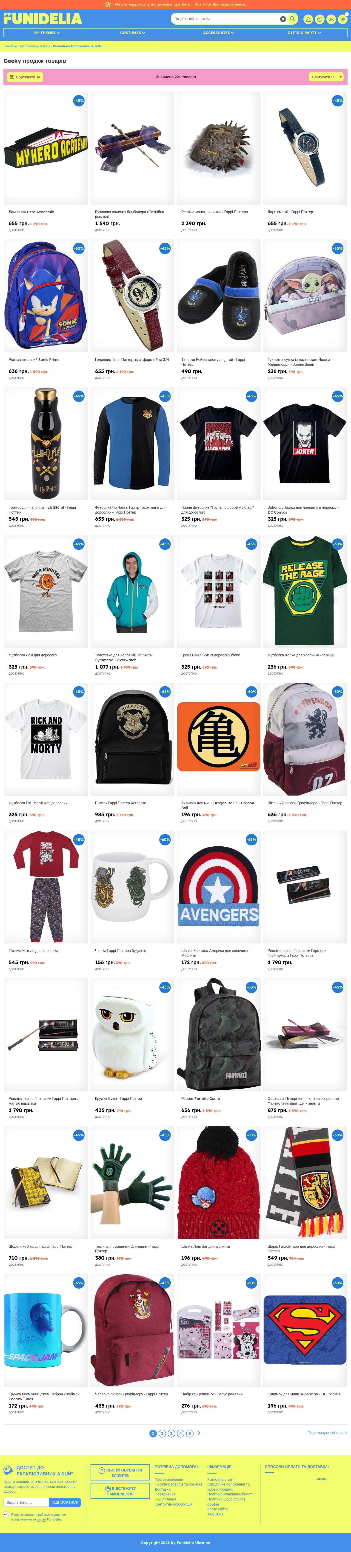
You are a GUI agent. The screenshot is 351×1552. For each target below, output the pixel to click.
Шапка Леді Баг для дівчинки (205, 1246)
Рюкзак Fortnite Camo (200, 1098)
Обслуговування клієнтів (120, 1472)
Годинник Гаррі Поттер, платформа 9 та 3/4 (132, 359)
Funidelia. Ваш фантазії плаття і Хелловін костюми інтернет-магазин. (42, 18)
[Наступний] (199, 1433)
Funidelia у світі (220, 1479)
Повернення (165, 1494)
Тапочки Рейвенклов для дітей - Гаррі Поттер (213, 362)
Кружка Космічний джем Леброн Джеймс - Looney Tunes (44, 1396)
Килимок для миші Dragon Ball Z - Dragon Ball (217, 805)
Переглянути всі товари (328, 1432)
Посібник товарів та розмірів (179, 1484)
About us (215, 1514)
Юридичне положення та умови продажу (228, 1487)
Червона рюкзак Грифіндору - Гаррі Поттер (131, 1394)
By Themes (45, 32)
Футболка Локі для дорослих (33, 655)
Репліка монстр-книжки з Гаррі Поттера (214, 212)
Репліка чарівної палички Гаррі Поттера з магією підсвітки (44, 1101)
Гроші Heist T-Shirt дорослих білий (210, 655)
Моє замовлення (169, 1479)
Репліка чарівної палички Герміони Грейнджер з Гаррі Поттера (297, 953)
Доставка (163, 1489)
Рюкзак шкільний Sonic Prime (34, 359)
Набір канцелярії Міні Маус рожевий (212, 1394)
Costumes (130, 32)
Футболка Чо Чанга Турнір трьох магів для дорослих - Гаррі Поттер (130, 509)
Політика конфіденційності (229, 1494)
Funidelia (10, 46)
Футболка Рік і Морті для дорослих (38, 803)
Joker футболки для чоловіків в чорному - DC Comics (303, 509)
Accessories (216, 32)
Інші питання (165, 1499)
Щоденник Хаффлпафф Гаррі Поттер (40, 1246)
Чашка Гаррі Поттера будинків (120, 950)
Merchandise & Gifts (35, 46)
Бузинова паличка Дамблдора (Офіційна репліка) (129, 214)
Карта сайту (217, 1509)
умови (41, 1519)
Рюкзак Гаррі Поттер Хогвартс (120, 803)
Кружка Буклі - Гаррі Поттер (118, 1098)
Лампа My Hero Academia (31, 212)
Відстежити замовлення (120, 1491)
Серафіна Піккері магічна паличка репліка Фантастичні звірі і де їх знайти (303, 1101)
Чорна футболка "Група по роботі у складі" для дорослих (217, 509)
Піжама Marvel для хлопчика (33, 950)
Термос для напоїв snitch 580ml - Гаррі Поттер (42, 509)
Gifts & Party (302, 32)
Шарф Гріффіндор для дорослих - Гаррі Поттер (301, 1248)
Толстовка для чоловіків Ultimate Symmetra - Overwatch (123, 657)
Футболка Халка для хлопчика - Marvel (301, 655)
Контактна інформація (173, 1504)
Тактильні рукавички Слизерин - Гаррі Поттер (127, 1248)
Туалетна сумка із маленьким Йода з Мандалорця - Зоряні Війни (299, 362)
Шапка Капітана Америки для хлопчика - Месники (215, 953)
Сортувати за (28, 77)
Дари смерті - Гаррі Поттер (290, 212)
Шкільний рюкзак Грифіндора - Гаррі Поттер (305, 803)
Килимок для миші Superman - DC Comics (304, 1394)
